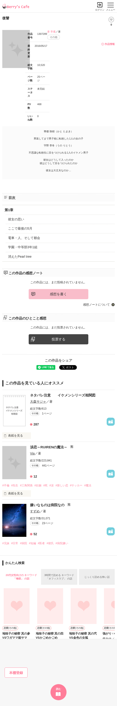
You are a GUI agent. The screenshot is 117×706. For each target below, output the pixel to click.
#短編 (32, 543)
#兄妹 (5, 543)
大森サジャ (38, 401)
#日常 (14, 543)
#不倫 (5, 485)
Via (32, 453)
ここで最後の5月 (20, 228)
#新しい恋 (62, 485)
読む (58, 689)
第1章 (9, 210)
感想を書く (58, 294)
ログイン (99, 10)
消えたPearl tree (20, 256)
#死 (45, 485)
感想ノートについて (96, 304)
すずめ (35, 511)
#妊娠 (38, 485)
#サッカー (76, 485)
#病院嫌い (62, 543)
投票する (58, 339)
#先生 (14, 485)
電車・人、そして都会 (24, 238)
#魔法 (87, 485)
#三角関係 (26, 485)
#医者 (41, 543)
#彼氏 (50, 543)
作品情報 (110, 44)
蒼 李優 (51, 31)
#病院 (23, 543)
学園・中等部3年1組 (22, 247)
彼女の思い (16, 219)
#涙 (51, 485)
